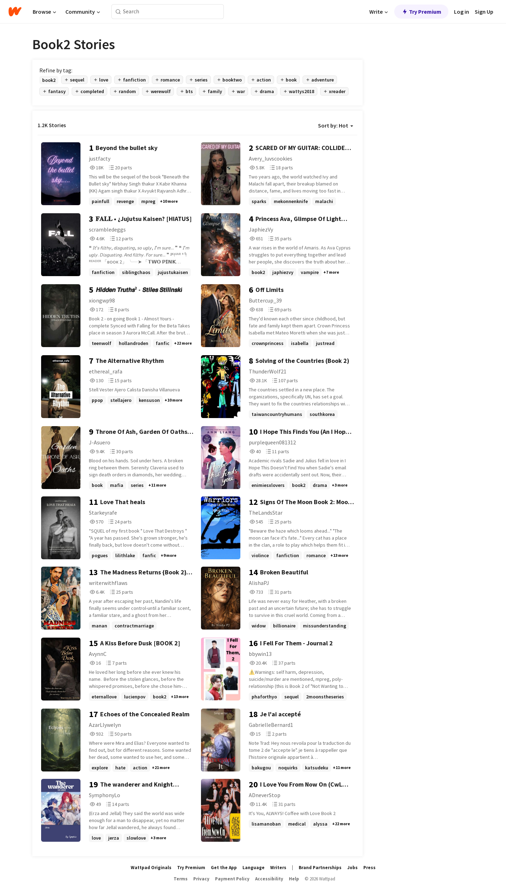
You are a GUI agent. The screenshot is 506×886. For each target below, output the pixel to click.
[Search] (118, 11)
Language (253, 868)
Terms (181, 879)
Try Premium (421, 11)
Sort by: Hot (335, 125)
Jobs (352, 868)
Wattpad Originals (151, 868)
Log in (461, 11)
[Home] (14, 12)
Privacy (201, 879)
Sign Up (484, 11)
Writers (278, 868)
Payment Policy (232, 879)
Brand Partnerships (320, 868)
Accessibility (269, 879)
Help (294, 879)
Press (369, 868)
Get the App (224, 868)
